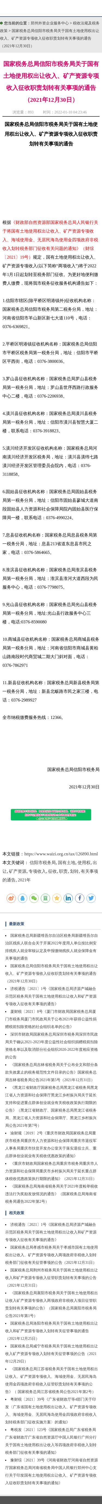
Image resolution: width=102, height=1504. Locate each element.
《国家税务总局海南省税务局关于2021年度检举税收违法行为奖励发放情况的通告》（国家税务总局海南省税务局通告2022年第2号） (51, 1194)
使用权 (84, 862)
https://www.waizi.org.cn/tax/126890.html (61, 854)
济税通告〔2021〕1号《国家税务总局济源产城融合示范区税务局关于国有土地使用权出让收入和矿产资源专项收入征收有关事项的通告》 (51, 996)
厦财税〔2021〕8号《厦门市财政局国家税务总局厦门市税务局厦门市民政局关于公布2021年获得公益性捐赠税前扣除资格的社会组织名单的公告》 (51, 1019)
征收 (52, 871)
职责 (63, 871)
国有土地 (66, 862)
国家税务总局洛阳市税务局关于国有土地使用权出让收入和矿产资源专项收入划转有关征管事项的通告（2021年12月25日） (51, 1331)
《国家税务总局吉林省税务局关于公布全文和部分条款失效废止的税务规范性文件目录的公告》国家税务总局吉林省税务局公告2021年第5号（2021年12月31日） (51, 1072)
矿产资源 (17, 871)
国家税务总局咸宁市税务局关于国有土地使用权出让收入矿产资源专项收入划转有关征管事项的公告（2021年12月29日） (51, 1353)
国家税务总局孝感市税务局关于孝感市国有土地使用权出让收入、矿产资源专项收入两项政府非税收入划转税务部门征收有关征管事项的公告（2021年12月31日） (51, 1255)
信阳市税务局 (43, 862)
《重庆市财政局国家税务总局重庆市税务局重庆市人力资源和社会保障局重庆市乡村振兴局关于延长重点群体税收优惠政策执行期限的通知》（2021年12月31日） (51, 1171)
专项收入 (37, 871)
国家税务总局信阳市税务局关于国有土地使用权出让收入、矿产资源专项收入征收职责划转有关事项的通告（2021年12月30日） (49, 38)
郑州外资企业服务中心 (50, 23)
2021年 (24, 880)
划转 (74, 871)
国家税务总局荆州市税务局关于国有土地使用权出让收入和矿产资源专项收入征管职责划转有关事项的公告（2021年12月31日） (51, 1277)
